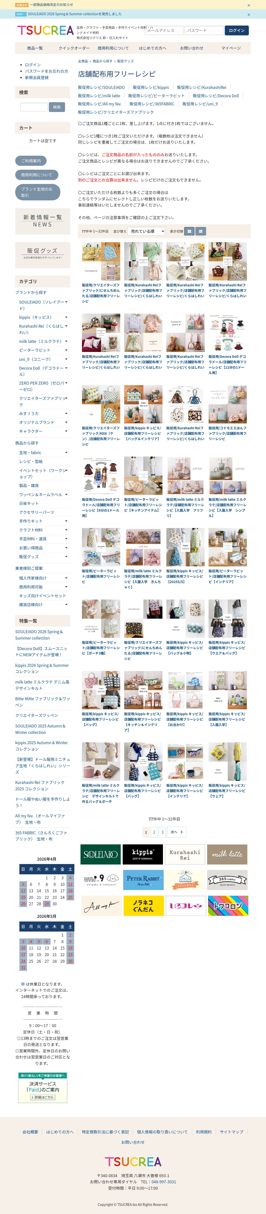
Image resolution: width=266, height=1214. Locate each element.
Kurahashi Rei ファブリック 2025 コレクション (40, 785)
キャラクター (30, 431)
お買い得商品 (31, 548)
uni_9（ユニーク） (36, 359)
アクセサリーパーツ (36, 512)
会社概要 (30, 1132)
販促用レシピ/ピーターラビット (156, 95)
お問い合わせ (192, 48)
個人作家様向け (33, 578)
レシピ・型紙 (31, 461)
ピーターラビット (35, 350)
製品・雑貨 (29, 485)
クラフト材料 (31, 530)
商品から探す (103, 60)
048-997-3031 (164, 1182)
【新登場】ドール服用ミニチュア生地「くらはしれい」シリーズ (42, 765)
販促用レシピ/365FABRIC (152, 104)
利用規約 (204, 1132)
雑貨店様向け (31, 604)
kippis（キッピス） (36, 317)
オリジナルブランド (36, 422)
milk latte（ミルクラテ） (41, 341)
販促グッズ (125, 60)
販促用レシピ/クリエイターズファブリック (116, 112)
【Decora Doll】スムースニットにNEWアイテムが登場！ (41, 651)
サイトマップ (231, 1132)
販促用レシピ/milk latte (99, 95)
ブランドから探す (31, 292)
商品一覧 (35, 48)
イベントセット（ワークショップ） (42, 473)
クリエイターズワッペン (36, 715)
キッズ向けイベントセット (42, 596)
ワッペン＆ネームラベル (40, 494)
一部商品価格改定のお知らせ (51, 4)
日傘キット (29, 503)
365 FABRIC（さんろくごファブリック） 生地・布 (41, 836)
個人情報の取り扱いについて (162, 1132)
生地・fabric (30, 452)
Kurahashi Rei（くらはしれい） (41, 329)
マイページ (231, 48)
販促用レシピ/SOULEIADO (101, 87)
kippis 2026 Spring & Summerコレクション (42, 668)
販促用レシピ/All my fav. (99, 104)
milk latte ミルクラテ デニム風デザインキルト (42, 685)
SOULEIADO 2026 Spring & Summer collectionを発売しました (75, 13)
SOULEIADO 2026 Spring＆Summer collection (39, 634)
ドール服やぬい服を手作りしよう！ (42, 802)
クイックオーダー (74, 48)
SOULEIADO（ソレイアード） (41, 305)
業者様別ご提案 (29, 568)
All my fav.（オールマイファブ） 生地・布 (40, 819)
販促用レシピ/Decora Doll (216, 95)
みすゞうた (29, 413)
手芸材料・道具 (33, 539)
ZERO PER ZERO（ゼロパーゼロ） (41, 386)
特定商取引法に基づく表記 (105, 1132)
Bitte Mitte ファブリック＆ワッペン (42, 702)
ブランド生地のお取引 (37, 192)
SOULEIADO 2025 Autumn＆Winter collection (40, 729)
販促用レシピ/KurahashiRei (201, 87)
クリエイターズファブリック (42, 401)
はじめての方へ (152, 48)
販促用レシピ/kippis (151, 87)
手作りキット (31, 521)
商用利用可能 (31, 587)
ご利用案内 (31, 161)
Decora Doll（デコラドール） (41, 371)
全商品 (83, 60)
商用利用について (113, 48)
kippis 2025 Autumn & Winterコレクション (41, 746)
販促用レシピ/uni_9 (200, 104)
